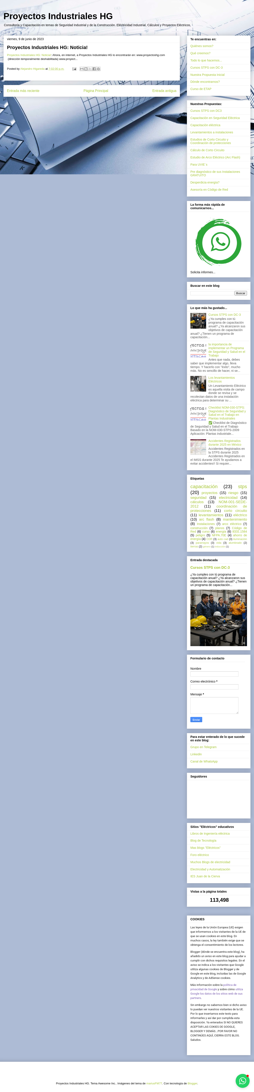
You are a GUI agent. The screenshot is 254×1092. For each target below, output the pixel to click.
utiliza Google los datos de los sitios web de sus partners (216, 994)
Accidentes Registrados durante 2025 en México (225, 442)
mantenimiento (235, 519)
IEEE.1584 (239, 531)
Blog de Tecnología (203, 840)
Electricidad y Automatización (210, 869)
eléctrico (240, 515)
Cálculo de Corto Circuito (207, 150)
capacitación (203, 486)
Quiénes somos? (201, 46)
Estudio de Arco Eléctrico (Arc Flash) (215, 157)
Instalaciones (206, 524)
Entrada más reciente (23, 91)
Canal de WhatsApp (204, 761)
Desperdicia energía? (204, 182)
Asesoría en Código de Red (209, 189)
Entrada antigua (164, 91)
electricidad (228, 498)
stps (242, 486)
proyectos (209, 493)
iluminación (240, 539)
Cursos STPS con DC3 (206, 110)
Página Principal (96, 91)
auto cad (222, 539)
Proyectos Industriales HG (58, 16)
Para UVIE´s (198, 164)
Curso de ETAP (200, 89)
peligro (200, 535)
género (207, 546)
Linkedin (196, 754)
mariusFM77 (154, 1083)
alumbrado (235, 542)
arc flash (206, 519)
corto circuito (235, 511)
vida (218, 542)
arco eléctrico (232, 524)
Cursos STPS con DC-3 (206, 67)
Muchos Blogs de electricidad (210, 862)
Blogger (192, 1083)
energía (221, 531)
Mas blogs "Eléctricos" (205, 847)
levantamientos (211, 515)
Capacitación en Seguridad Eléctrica (215, 118)
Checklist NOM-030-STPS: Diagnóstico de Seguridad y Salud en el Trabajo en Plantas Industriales (227, 413)
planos (219, 528)
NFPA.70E (219, 535)
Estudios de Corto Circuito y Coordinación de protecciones (210, 141)
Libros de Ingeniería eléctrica (210, 833)
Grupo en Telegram (203, 747)
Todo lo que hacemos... (206, 60)
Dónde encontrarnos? (205, 81)
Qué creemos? (200, 53)
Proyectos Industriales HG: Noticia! (29, 55)
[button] (243, 1081)
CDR (209, 539)
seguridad (198, 498)
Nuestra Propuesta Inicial (207, 74)
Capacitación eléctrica (205, 125)
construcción (199, 528)
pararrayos (202, 542)
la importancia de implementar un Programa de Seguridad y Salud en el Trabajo (227, 350)
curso (206, 531)
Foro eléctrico (199, 855)
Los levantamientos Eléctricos (222, 379)
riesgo (233, 493)
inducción (220, 546)
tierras (194, 546)
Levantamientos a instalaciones (211, 132)
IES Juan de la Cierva (205, 876)
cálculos (197, 502)
